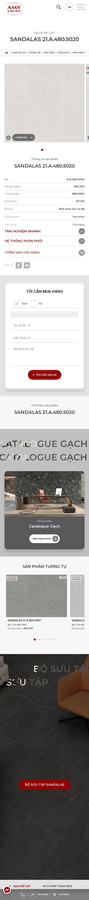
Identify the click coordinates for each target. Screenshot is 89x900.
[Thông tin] (34, 52)
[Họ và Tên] (44, 325)
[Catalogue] (63, 52)
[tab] (44, 149)
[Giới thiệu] (49, 52)
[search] (59, 7)
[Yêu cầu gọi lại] (44, 375)
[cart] (61, 894)
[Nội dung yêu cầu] (44, 355)
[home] (7, 52)
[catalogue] (44, 539)
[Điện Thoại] (44, 338)
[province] (44, 314)
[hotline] (23, 894)
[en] (69, 7)
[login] (40, 894)
